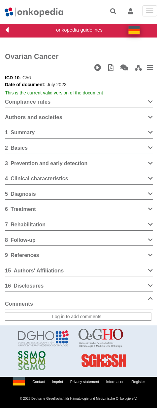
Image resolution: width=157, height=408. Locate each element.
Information (115, 382)
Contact (38, 382)
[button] (134, 30)
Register (138, 382)
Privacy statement (84, 382)
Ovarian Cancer (32, 56)
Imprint (57, 382)
